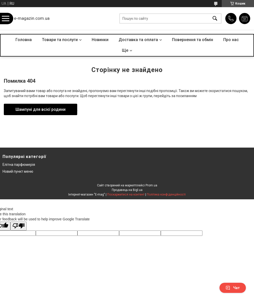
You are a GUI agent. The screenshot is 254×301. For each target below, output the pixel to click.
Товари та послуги (60, 39)
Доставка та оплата (138, 39)
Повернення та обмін (192, 39)
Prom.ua (151, 185)
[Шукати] (215, 18)
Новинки (100, 39)
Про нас (231, 39)
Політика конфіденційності (166, 194)
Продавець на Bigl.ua (127, 190)
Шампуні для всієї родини (40, 109)
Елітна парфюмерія (19, 165)
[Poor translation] (18, 226)
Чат (233, 288)
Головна (23, 39)
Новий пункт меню (18, 171)
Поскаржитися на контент (126, 194)
